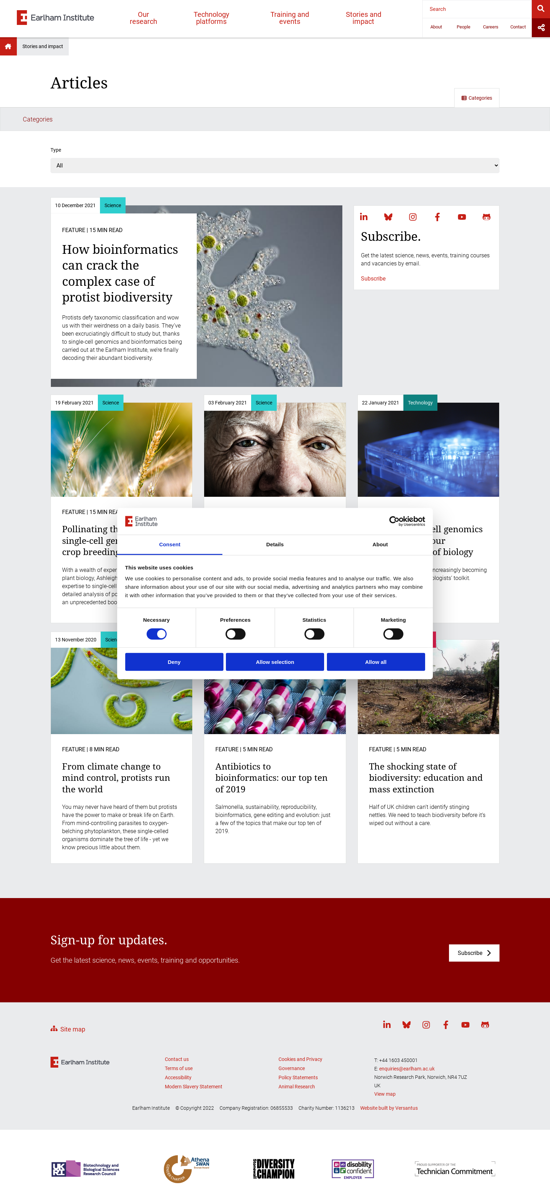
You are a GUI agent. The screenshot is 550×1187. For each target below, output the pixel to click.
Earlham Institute (8, 46)
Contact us (177, 1035)
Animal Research (297, 1062)
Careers (490, 26)
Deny (174, 662)
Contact (518, 26)
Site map (72, 1005)
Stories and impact (363, 18)
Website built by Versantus (389, 1084)
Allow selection (275, 662)
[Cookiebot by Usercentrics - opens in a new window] (394, 521)
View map (385, 1070)
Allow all (376, 662)
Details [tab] (275, 544)
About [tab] (380, 544)
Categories (477, 98)
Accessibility (178, 1053)
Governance (292, 1044)
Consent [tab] (170, 544)
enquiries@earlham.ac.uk (407, 1045)
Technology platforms (211, 18)
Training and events (289, 18)
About (436, 26)
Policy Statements (298, 1053)
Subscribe (373, 254)
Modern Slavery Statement (193, 1062)
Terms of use (179, 1044)
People (463, 26)
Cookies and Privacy (300, 1035)
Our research (143, 18)
